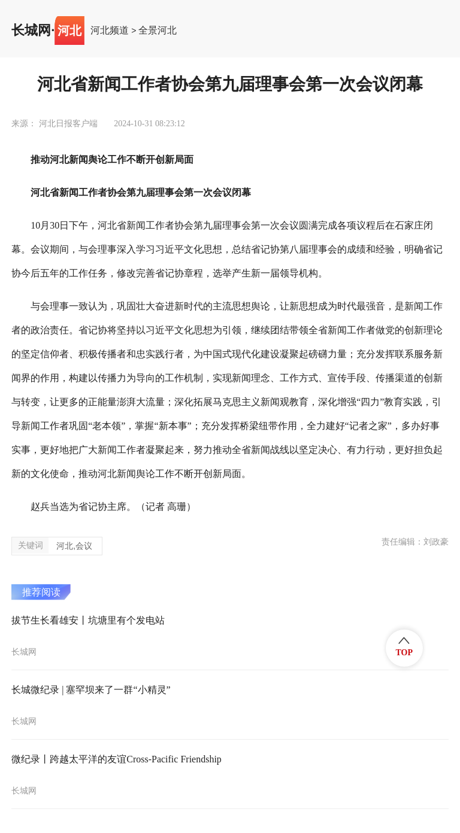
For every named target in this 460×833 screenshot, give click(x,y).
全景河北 (157, 30)
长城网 (31, 30)
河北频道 (109, 30)
